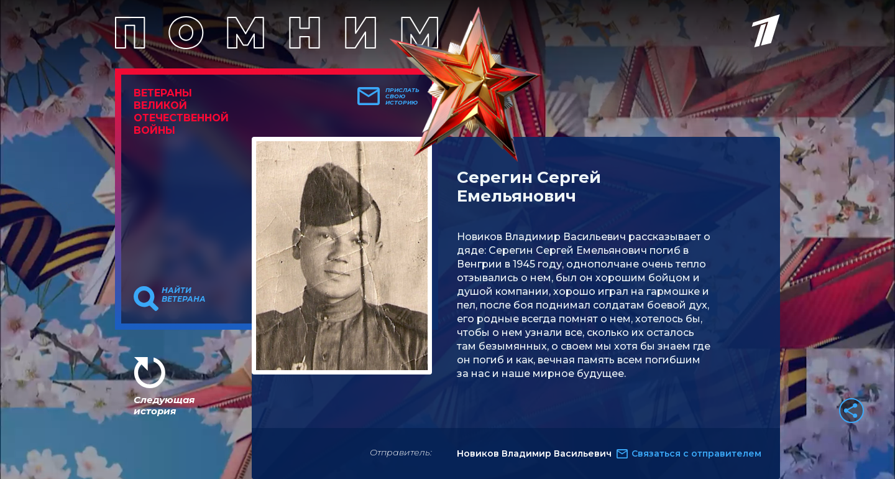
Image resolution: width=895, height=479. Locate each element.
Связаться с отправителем (696, 453)
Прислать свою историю (402, 96)
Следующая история (164, 405)
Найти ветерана (184, 295)
